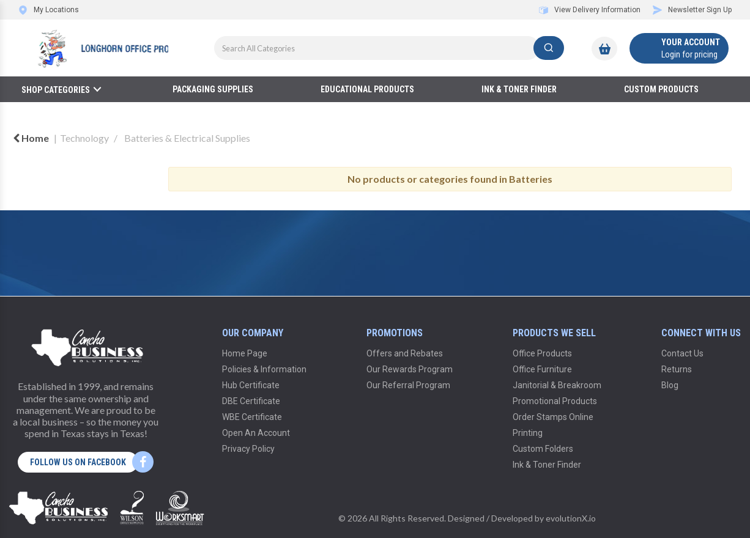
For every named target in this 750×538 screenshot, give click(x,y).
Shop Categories (55, 90)
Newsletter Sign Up (692, 10)
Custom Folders (543, 449)
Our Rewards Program (409, 369)
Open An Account (256, 433)
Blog (669, 385)
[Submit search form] (548, 48)
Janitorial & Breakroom (557, 385)
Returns (676, 369)
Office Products (542, 353)
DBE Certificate (251, 401)
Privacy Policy (248, 449)
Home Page (244, 353)
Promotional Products (555, 401)
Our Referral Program (408, 385)
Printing (528, 433)
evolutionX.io (571, 518)
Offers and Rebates (404, 353)
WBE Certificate (252, 417)
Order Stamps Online (553, 417)
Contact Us (682, 353)
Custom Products (661, 89)
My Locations (48, 10)
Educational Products (367, 89)
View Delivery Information (589, 10)
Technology (84, 138)
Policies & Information (264, 369)
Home (31, 138)
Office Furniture (542, 369)
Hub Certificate (251, 385)
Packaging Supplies (213, 89)
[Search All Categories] (389, 48)
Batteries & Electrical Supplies (187, 138)
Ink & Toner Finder (519, 89)
